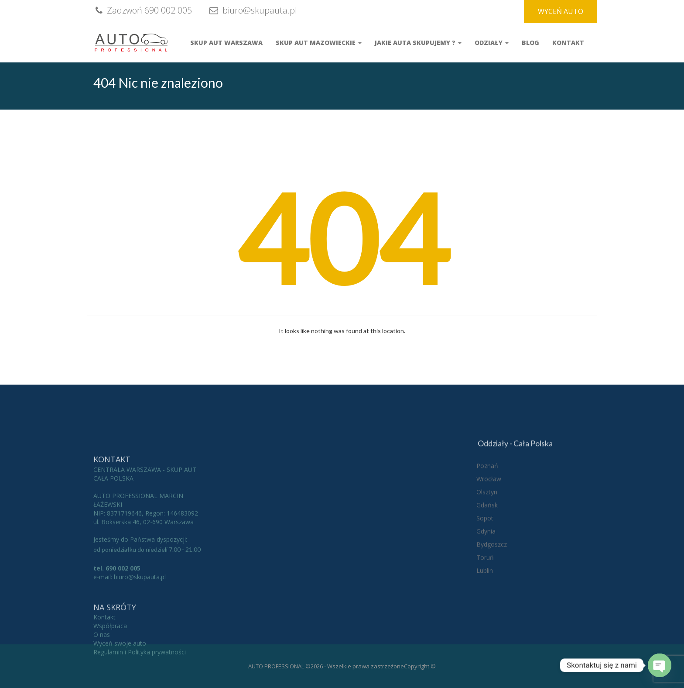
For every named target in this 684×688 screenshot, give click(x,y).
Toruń (485, 606)
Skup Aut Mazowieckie (319, 42)
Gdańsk (487, 554)
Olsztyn (486, 541)
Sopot (484, 567)
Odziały (492, 42)
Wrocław (488, 527)
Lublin (484, 619)
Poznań (487, 514)
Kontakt (568, 42)
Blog (530, 42)
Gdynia (486, 580)
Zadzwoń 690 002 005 (142, 10)
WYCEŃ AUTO (560, 11)
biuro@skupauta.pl (252, 10)
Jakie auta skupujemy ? (418, 42)
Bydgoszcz (491, 593)
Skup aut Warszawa (226, 42)
